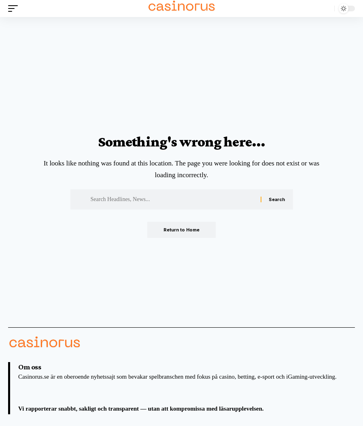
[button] (15, 8)
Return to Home (181, 230)
